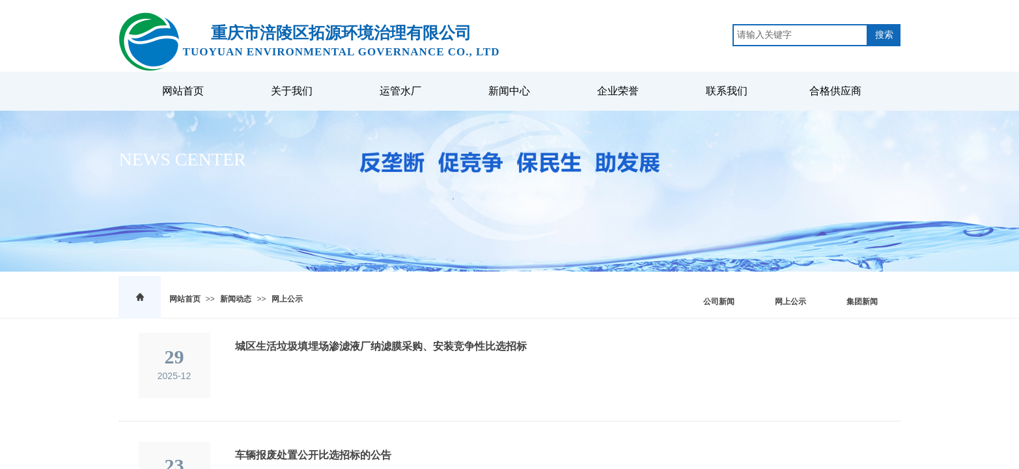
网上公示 (287, 299)
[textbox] (800, 35)
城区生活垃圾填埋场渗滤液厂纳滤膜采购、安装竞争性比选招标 (381, 346)
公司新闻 (718, 301)
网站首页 (185, 299)
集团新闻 (862, 301)
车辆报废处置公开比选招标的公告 (313, 455)
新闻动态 (235, 299)
